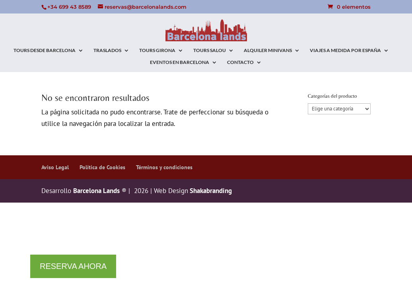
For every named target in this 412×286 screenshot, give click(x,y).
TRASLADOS (107, 50)
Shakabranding (210, 190)
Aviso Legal (55, 167)
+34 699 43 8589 (69, 7)
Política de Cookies (102, 167)
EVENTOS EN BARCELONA (179, 62)
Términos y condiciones (164, 167)
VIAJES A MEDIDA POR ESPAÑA (345, 50)
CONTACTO (240, 62)
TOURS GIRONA (157, 50)
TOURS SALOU (209, 50)
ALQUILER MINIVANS (268, 50)
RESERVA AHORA (73, 266)
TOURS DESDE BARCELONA (45, 50)
